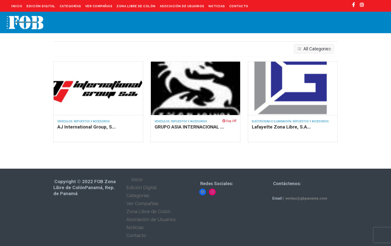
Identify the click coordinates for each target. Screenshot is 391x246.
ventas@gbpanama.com (306, 198)
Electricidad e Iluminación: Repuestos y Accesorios (290, 121)
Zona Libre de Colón (136, 6)
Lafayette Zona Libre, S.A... (281, 127)
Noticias (216, 6)
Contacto (238, 6)
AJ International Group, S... (86, 127)
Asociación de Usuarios (182, 6)
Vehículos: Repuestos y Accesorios (83, 121)
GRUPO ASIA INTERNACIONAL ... (189, 127)
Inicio (16, 6)
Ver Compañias (98, 6)
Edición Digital (40, 6)
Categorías (70, 6)
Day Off (229, 121)
